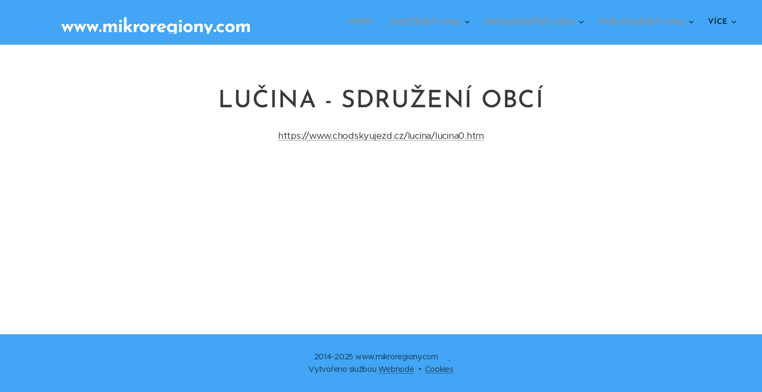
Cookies (439, 369)
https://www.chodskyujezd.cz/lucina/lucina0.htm (381, 136)
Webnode (396, 369)
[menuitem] (371, 22)
